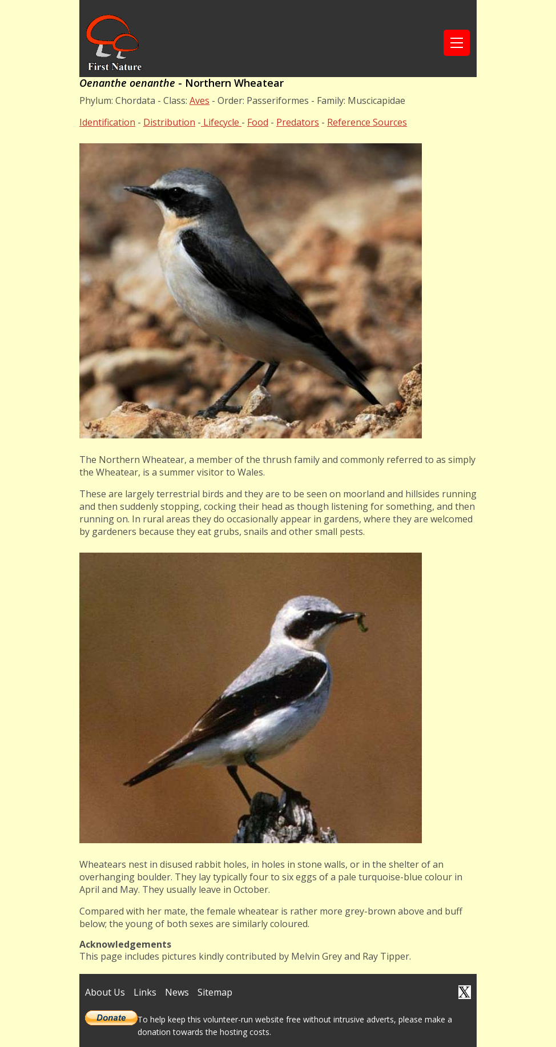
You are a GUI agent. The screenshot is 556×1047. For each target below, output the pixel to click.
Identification (107, 122)
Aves (199, 100)
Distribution (169, 122)
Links (145, 992)
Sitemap (215, 992)
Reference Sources (367, 122)
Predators (297, 122)
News (177, 992)
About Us (105, 992)
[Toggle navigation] (457, 43)
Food (257, 122)
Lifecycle (221, 122)
